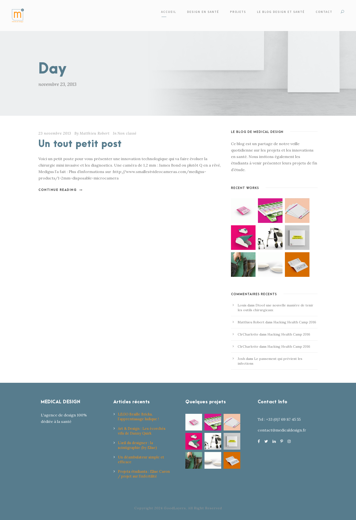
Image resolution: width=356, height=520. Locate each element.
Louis (242, 305)
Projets (238, 12)
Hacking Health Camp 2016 (294, 322)
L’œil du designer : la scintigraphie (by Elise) (137, 445)
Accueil (168, 12)
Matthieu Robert (95, 133)
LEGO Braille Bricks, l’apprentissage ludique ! (138, 416)
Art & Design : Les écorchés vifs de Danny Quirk (141, 431)
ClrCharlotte (248, 334)
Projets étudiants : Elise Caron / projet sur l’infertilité (144, 473)
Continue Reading (60, 190)
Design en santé (203, 12)
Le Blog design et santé (281, 12)
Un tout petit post (80, 144)
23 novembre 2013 (54, 133)
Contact (324, 12)
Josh (241, 359)
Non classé (126, 133)
